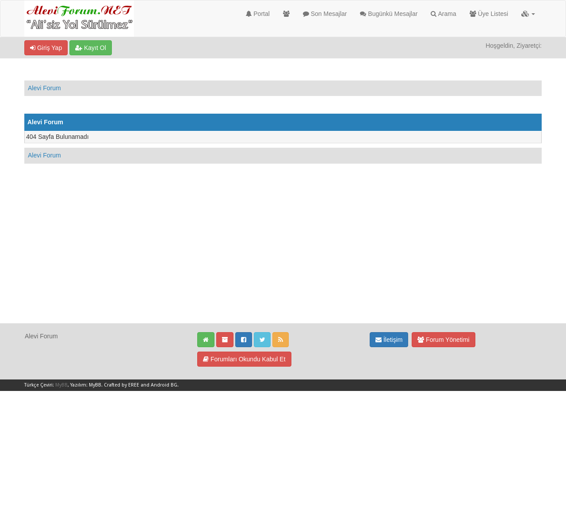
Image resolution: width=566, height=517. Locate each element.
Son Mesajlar (325, 13)
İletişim (388, 339)
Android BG (164, 385)
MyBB (61, 385)
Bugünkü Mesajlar (388, 13)
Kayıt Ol (90, 47)
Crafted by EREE (121, 385)
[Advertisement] (283, 261)
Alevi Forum (44, 88)
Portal (257, 13)
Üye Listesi (489, 13)
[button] (528, 13)
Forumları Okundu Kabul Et (244, 359)
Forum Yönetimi (443, 339)
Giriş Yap (46, 47)
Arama (443, 13)
